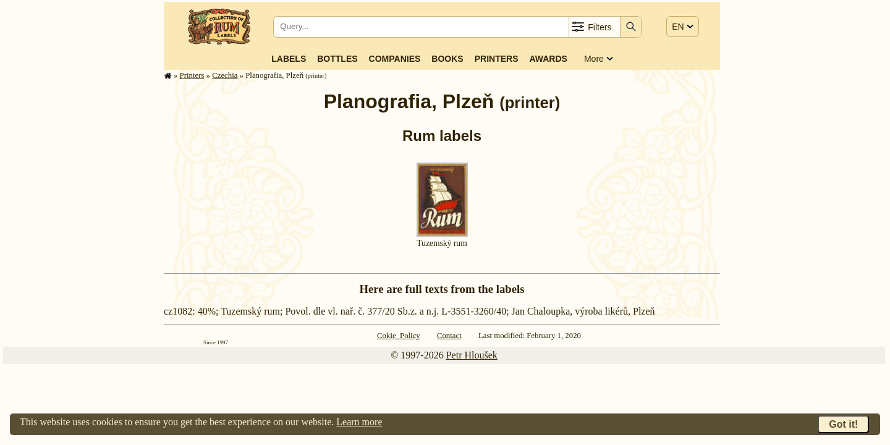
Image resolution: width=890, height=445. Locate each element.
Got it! (843, 424)
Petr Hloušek (472, 355)
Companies (395, 59)
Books (447, 59)
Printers (497, 59)
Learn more (359, 422)
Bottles (337, 59)
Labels (288, 59)
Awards (548, 59)
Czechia (224, 75)
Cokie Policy (398, 335)
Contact (449, 335)
